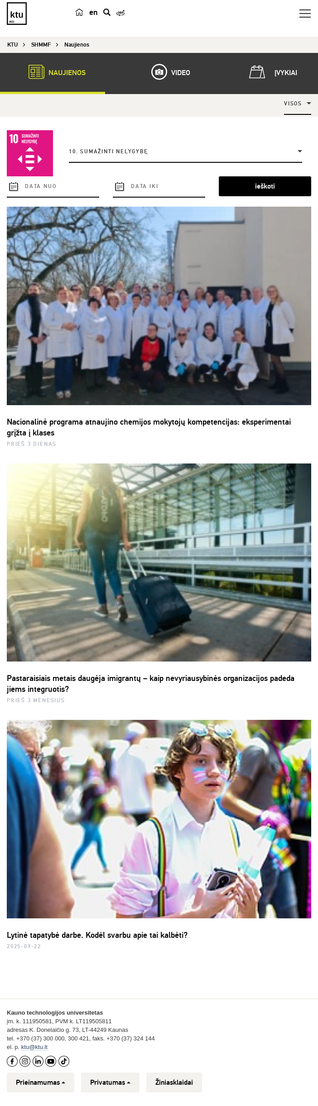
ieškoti (265, 186)
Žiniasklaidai (174, 1082)
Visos (293, 103)
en (93, 12)
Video (166, 71)
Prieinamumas (40, 1082)
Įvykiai (271, 71)
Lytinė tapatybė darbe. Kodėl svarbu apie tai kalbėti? (97, 935)
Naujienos (52, 71)
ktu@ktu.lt (34, 1047)
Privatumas (110, 1082)
